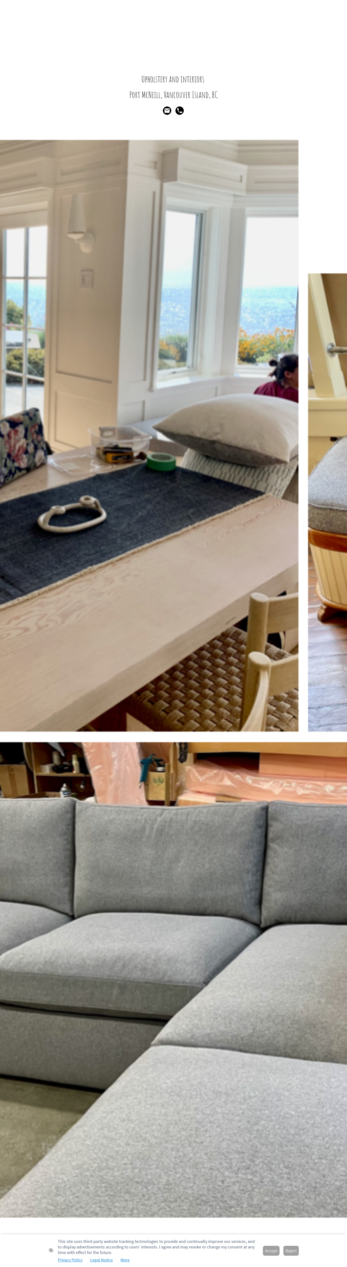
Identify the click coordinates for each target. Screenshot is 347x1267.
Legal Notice (101, 1260)
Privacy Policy (70, 1260)
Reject (291, 1251)
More (125, 1260)
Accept (271, 1251)
